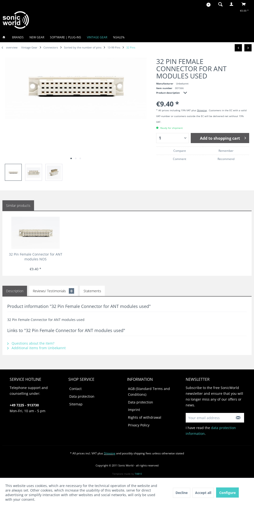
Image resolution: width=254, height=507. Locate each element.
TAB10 (138, 473)
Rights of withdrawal (144, 417)
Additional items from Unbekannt (36, 348)
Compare (179, 151)
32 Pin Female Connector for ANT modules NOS (35, 256)
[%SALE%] (118, 37)
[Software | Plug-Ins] (65, 37)
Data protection (81, 396)
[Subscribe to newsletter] (238, 418)
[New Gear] (37, 37)
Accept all (203, 492)
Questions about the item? (30, 343)
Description (14, 291)
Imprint (134, 409)
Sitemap (76, 404)
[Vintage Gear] (97, 37)
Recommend (226, 159)
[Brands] (18, 37)
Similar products (18, 205)
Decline (182, 492)
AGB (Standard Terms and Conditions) (149, 391)
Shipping (202, 110)
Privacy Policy (138, 425)
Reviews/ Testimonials (53, 291)
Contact (75, 388)
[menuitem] (219, 4)
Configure (227, 492)
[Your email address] (209, 418)
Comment (179, 159)
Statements (92, 291)
